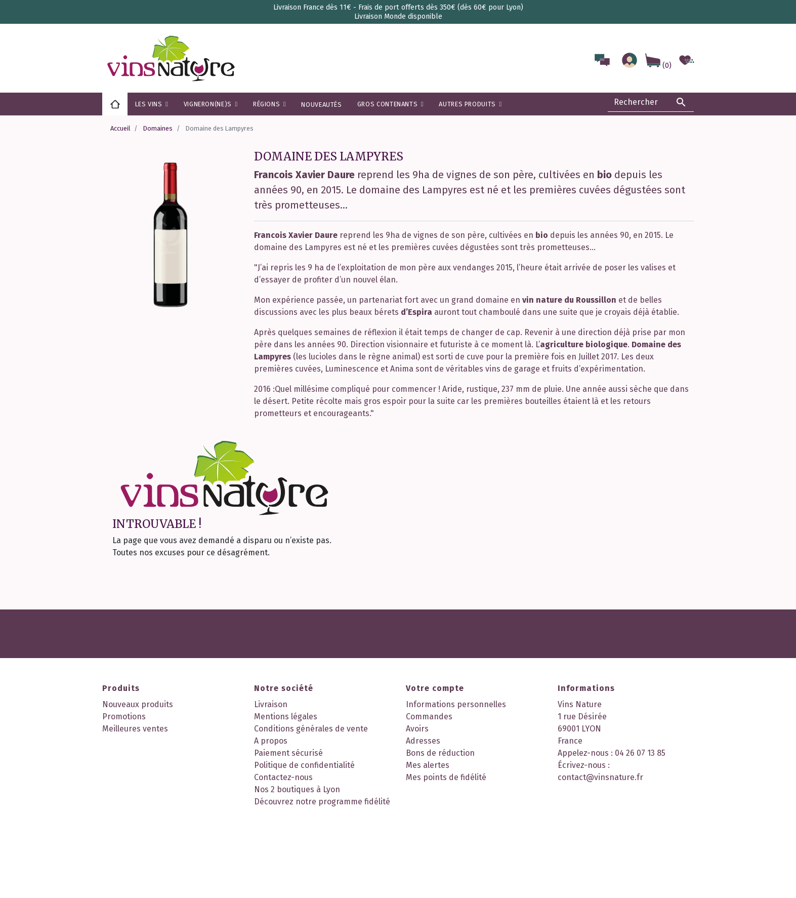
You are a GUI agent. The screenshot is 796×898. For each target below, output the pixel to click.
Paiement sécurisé (288, 753)
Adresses (423, 741)
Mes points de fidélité (446, 777)
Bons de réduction (440, 753)
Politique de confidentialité (304, 765)
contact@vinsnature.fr (600, 777)
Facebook (304, 834)
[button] (269, 104)
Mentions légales (285, 716)
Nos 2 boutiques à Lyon (297, 789)
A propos (270, 741)
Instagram (332, 834)
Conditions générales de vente (311, 728)
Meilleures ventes (135, 728)
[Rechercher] (651, 102)
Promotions (124, 716)
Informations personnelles (456, 704)
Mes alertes (427, 765)
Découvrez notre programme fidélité (322, 801)
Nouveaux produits (137, 704)
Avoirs (417, 728)
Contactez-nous (283, 777)
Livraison (270, 704)
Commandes (429, 716)
